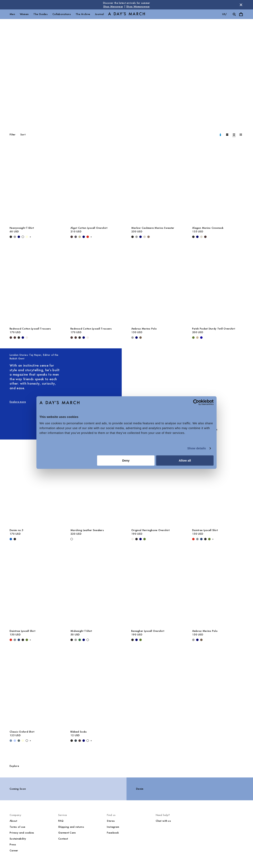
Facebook (113, 832)
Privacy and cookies (22, 832)
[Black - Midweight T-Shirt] (71, 640)
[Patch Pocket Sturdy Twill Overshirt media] (217, 286)
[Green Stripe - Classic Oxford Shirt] (19, 740)
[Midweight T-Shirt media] (96, 588)
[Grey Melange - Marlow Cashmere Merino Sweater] (136, 237)
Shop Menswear (113, 6)
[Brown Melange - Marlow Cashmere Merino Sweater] (148, 237)
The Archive (83, 14)
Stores (111, 821)
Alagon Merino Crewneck (207, 228)
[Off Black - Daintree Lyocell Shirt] (205, 539)
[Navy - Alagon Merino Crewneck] (197, 237)
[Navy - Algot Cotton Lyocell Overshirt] (83, 237)
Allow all (185, 460)
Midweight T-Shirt (81, 631)
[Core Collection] (126, 69)
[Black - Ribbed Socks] (71, 740)
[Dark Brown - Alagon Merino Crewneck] (205, 237)
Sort (22, 134)
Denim (139, 788)
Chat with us (163, 821)
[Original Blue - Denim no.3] (11, 539)
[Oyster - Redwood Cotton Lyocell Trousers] (27, 337)
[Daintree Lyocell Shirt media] (217, 487)
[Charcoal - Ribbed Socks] (75, 740)
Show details (196, 448)
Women (24, 14)
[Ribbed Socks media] (96, 689)
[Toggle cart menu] (241, 14)
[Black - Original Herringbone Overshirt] (136, 539)
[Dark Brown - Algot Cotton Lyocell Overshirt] (71, 237)
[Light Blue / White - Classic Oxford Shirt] (15, 740)
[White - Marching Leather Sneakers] (71, 539)
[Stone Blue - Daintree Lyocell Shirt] (197, 539)
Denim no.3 (16, 530)
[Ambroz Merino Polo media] (157, 286)
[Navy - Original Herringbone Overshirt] (140, 539)
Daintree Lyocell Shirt (205, 530)
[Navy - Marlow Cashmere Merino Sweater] (140, 237)
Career (14, 850)
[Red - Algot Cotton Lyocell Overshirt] (87, 237)
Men (12, 14)
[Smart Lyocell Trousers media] (157, 386)
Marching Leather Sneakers (87, 530)
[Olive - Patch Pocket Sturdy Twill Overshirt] (193, 337)
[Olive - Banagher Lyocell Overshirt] (140, 640)
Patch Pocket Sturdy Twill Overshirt (213, 328)
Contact (63, 838)
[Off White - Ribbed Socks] (87, 740)
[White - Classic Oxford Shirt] (27, 740)
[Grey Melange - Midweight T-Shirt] (75, 640)
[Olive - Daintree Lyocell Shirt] (209, 539)
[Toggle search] (234, 14)
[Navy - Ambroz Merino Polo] (136, 337)
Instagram (113, 827)
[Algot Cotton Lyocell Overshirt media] (96, 185)
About (13, 821)
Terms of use (17, 827)
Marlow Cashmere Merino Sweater (152, 228)
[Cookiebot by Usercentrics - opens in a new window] (196, 402)
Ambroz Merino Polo (144, 328)
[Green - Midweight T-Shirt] (79, 640)
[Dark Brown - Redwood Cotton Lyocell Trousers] (11, 337)
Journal (99, 14)
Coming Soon (18, 788)
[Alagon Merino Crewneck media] (217, 185)
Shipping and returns (71, 827)
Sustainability (18, 838)
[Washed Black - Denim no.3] (15, 539)
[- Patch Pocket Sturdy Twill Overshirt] (201, 337)
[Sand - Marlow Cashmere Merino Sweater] (144, 237)
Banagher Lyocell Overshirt (147, 631)
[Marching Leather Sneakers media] (96, 487)
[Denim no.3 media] (35, 487)
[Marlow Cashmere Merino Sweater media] (157, 185)
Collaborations (61, 14)
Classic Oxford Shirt (22, 731)
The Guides (40, 14)
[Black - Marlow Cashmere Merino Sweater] (132, 237)
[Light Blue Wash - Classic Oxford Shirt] (11, 740)
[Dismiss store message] (241, 4)
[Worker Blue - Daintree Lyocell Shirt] (201, 539)
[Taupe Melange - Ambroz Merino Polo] (140, 337)
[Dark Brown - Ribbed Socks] (79, 740)
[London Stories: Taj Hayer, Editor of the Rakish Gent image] (96, 389)
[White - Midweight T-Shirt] (87, 640)
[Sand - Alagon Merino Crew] (201, 237)
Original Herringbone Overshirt (150, 530)
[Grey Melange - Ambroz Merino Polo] (132, 337)
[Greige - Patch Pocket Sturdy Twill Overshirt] (197, 337)
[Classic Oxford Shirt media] (35, 689)
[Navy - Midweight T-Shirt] (83, 640)
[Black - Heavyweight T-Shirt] (11, 237)
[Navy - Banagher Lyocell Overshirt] (136, 640)
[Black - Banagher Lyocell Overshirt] (132, 640)
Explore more (18, 401)
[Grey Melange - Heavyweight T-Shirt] (15, 237)
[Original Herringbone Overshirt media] (157, 487)
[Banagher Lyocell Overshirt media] (157, 588)
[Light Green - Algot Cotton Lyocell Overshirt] (79, 237)
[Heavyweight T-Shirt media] (35, 185)
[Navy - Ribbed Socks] (83, 740)
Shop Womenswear (138, 6)
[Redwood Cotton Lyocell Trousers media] (35, 286)
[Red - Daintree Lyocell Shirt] (193, 539)
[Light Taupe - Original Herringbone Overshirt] (132, 539)
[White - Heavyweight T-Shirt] (23, 237)
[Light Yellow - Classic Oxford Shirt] (23, 740)
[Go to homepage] (126, 14)
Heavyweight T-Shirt (22, 228)
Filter (13, 134)
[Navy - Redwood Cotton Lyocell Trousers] (23, 337)
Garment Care (67, 832)
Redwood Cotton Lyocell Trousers (30, 328)
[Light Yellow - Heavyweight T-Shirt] (27, 237)
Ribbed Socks (78, 731)
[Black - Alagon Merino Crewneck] (193, 237)
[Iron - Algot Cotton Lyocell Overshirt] (75, 237)
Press (13, 844)
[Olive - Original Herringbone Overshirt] (144, 539)
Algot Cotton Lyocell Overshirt (88, 228)
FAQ (60, 821)
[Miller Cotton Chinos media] (217, 386)
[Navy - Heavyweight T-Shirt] (19, 237)
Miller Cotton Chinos (205, 429)
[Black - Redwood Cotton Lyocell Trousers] (19, 337)
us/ (224, 14)
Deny (126, 460)
